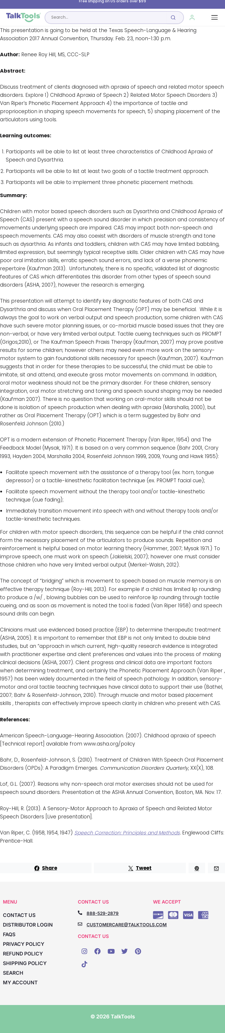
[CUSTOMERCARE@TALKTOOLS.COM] (80, 924)
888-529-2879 (103, 913)
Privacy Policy (23, 944)
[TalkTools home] (23, 17)
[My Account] (192, 17)
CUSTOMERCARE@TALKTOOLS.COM (127, 924)
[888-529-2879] (80, 913)
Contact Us (19, 915)
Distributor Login (28, 925)
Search (13, 973)
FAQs (9, 934)
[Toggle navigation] (214, 17)
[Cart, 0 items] (205, 17)
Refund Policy (23, 954)
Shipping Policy (25, 963)
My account (20, 982)
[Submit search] (173, 17)
